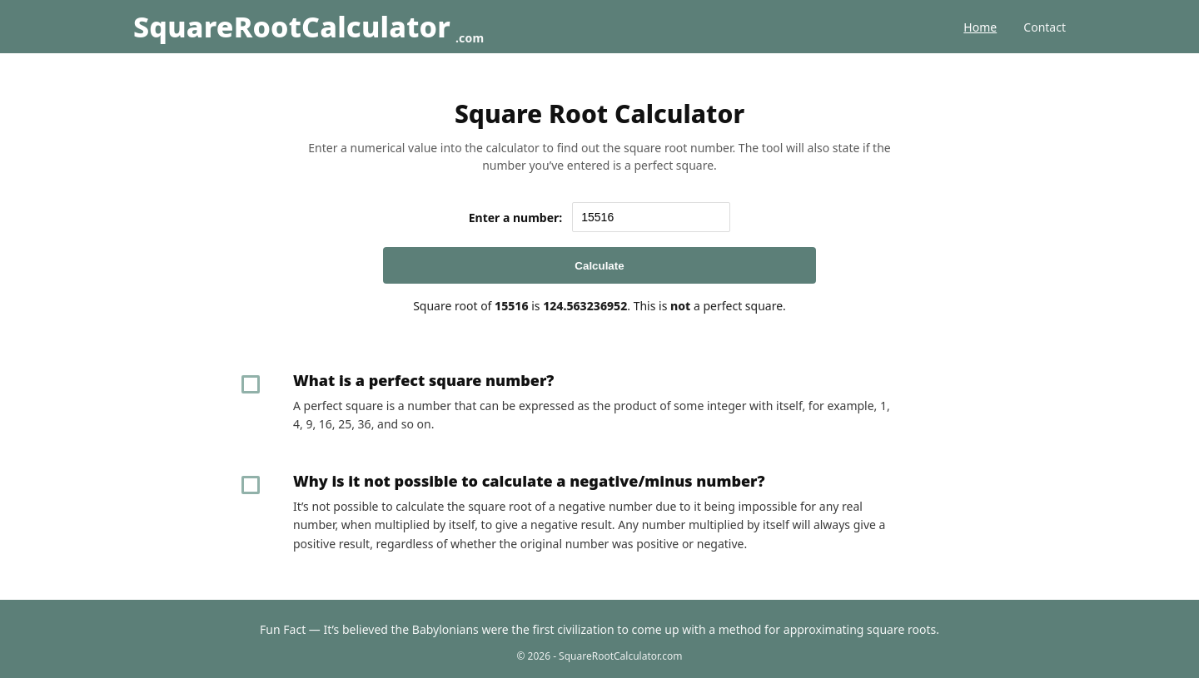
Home (980, 27)
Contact (1044, 27)
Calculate (599, 266)
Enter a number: (516, 217)
